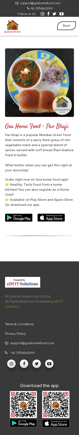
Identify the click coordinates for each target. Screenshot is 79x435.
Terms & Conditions (21, 324)
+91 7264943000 (39, 8)
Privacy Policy (17, 334)
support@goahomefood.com (37, 3)
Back (66, 26)
